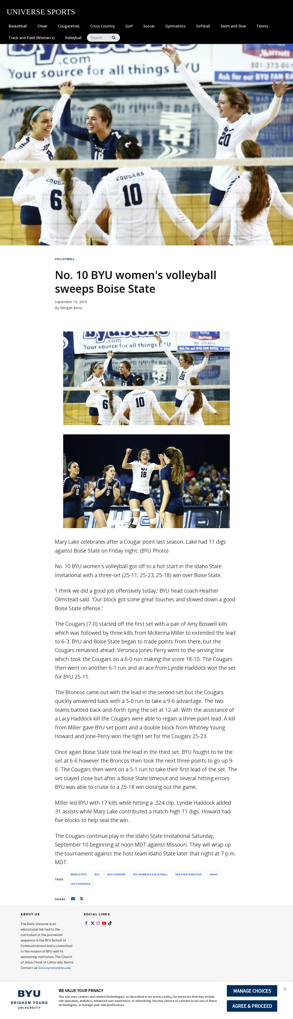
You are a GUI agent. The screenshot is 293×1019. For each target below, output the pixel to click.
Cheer (42, 26)
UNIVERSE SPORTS (41, 12)
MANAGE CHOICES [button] (252, 991)
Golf (129, 26)
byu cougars (116, 874)
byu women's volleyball (150, 874)
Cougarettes (69, 26)
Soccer (149, 26)
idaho (213, 874)
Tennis (262, 26)
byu (97, 874)
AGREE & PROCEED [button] (252, 1006)
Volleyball (73, 37)
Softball (203, 26)
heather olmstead (188, 874)
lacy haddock (80, 883)
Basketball (17, 26)
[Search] (103, 38)
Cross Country (102, 26)
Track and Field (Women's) (31, 37)
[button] (285, 989)
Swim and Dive (233, 26)
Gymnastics (175, 26)
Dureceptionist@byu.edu (39, 973)
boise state (79, 874)
